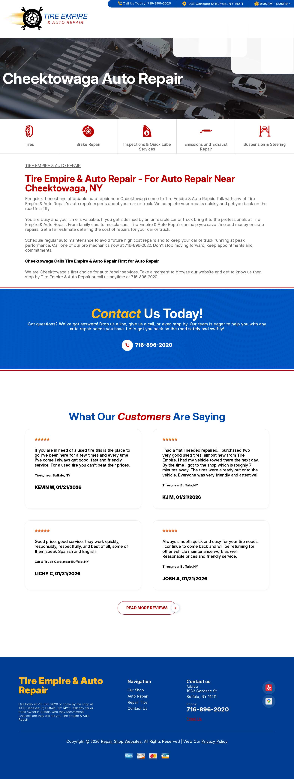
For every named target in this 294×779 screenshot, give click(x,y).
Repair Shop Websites (121, 741)
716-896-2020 (138, 245)
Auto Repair (211, 15)
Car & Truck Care (48, 562)
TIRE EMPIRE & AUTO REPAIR (53, 165)
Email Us (194, 719)
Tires (39, 475)
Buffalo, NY (61, 475)
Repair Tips (241, 15)
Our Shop (182, 15)
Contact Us (272, 15)
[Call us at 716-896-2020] (147, 345)
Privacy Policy (214, 741)
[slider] (42, 439)
